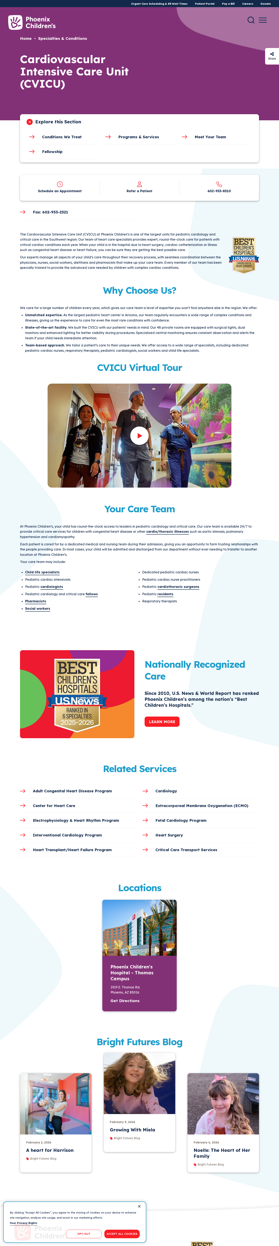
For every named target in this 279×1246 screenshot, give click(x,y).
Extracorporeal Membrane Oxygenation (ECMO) (201, 805)
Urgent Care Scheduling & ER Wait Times (159, 3)
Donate (266, 3)
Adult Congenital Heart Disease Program (72, 790)
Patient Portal (204, 3)
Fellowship (52, 151)
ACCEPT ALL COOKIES (122, 1233)
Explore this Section (58, 122)
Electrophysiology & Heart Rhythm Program (76, 820)
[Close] (139, 1206)
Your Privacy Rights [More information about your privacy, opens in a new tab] (23, 1223)
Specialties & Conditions (62, 38)
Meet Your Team (210, 136)
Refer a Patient (139, 191)
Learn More (162, 721)
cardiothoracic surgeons (178, 587)
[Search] (251, 20)
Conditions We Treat (62, 136)
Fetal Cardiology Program (180, 820)
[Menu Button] (263, 20)
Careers (247, 3)
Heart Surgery (169, 835)
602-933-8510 (219, 191)
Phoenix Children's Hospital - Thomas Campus (131, 972)
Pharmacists (35, 601)
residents (165, 594)
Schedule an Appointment (60, 191)
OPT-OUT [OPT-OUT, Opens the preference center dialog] (83, 1233)
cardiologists (51, 587)
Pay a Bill (228, 3)
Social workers (37, 608)
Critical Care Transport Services (186, 849)
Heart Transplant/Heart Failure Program (72, 849)
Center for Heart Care (54, 805)
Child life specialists (42, 572)
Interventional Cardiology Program (67, 835)
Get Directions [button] (125, 1000)
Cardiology (166, 790)
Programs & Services (138, 136)
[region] (74, 1222)
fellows (92, 594)
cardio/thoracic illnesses (167, 531)
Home (26, 38)
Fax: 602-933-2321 (50, 212)
